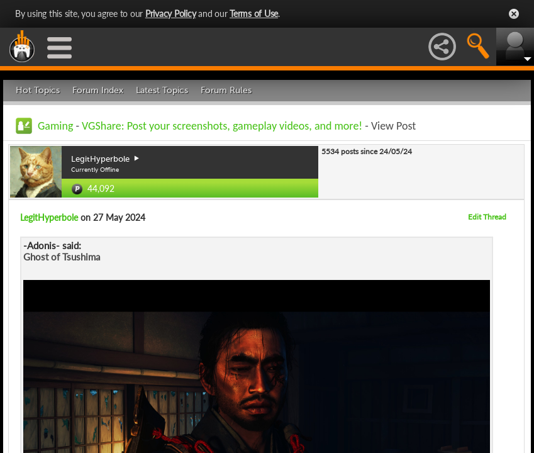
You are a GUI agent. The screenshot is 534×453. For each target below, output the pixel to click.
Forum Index (97, 90)
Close (514, 14)
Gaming (55, 126)
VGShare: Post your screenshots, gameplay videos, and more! (222, 126)
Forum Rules (226, 90)
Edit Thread (487, 216)
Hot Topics (38, 90)
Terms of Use (254, 13)
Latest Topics (162, 90)
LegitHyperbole (49, 217)
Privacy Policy (170, 13)
